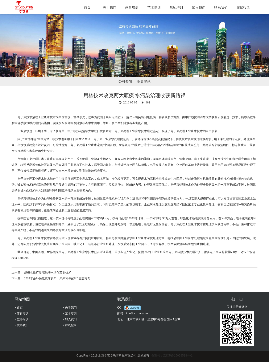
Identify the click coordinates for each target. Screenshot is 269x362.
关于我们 (109, 7)
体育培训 (131, 7)
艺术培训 (154, 7)
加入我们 (198, 7)
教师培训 (176, 7)
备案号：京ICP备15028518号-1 (172, 355)
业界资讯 (143, 81)
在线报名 (243, 7)
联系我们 (221, 7)
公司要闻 (125, 81)
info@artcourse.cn (137, 313)
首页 (87, 7)
